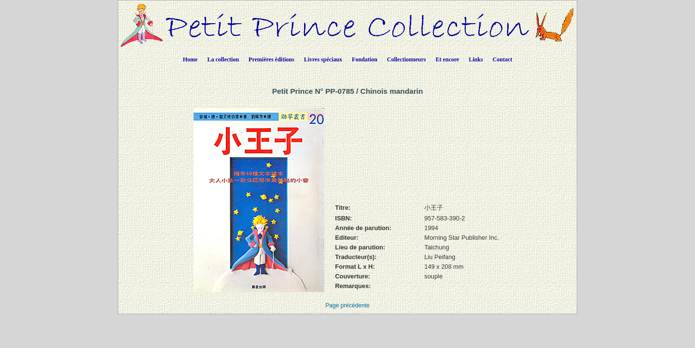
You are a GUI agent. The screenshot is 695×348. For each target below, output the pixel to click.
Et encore (447, 59)
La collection (223, 59)
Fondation (364, 59)
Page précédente (347, 305)
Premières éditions (271, 59)
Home (190, 59)
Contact (503, 59)
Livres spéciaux (323, 59)
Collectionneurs (406, 59)
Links (476, 59)
